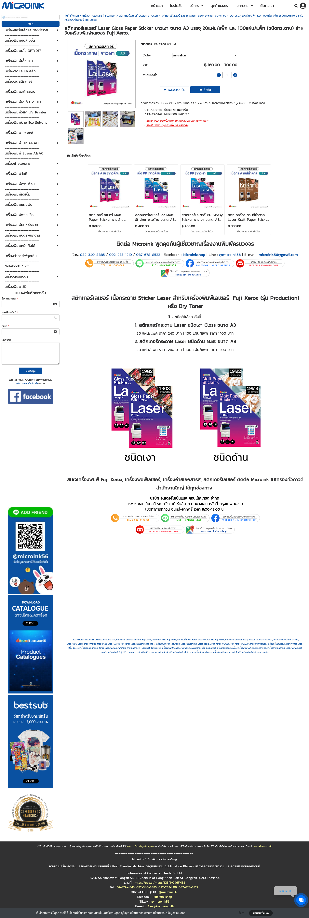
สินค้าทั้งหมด (71, 16)
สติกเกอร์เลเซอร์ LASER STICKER (138, 16)
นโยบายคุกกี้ (136, 913)
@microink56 (230, 254)
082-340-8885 (92, 254)
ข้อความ (6, 340)
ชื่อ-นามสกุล (10, 299)
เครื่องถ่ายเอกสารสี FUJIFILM (98, 16)
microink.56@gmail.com (278, 254)
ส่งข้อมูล (30, 371)
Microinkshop (194, 254)
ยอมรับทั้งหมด (261, 913)
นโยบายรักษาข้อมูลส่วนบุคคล (169, 913)
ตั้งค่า (241, 913)
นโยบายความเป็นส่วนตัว (27, 383)
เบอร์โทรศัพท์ (10, 312)
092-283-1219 (120, 254)
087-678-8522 (148, 254)
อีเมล (5, 326)
